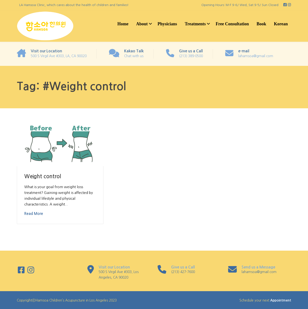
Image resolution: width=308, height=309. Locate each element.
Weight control (42, 176)
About (142, 23)
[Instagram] (289, 5)
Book (261, 23)
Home (122, 23)
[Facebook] (285, 5)
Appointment (280, 300)
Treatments (195, 23)
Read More (33, 213)
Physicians (167, 23)
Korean (281, 23)
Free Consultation (232, 23)
